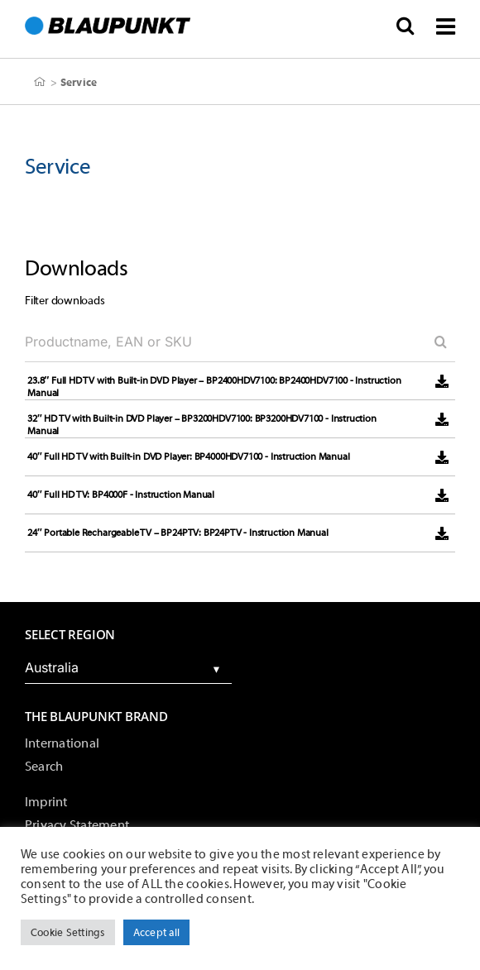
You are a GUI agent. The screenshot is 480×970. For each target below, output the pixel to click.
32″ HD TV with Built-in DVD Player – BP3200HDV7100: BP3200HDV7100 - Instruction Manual (202, 424)
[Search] (434, 341)
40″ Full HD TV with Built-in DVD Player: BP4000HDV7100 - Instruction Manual (188, 456)
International (62, 743)
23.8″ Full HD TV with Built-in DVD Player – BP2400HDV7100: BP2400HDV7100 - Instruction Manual (214, 386)
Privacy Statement (77, 825)
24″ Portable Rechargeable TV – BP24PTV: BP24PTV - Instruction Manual (178, 532)
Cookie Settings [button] (68, 932)
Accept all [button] (156, 932)
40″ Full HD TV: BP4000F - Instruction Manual (120, 494)
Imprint (46, 802)
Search (44, 766)
